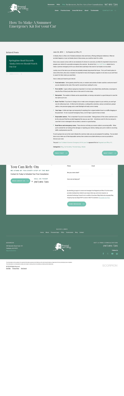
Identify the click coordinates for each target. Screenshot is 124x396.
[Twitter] (108, 294)
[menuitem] (8, 309)
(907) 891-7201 (110, 286)
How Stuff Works (101, 64)
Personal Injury (76, 147)
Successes (51, 4)
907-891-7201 (111, 5)
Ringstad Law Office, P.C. (105, 142)
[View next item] (21, 74)
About (47, 273)
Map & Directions (11, 291)
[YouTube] (112, 294)
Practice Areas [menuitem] (65, 10)
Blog (63, 4)
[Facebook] (103, 294)
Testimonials (69, 273)
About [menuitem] (86, 10)
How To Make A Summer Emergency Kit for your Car (73, 142)
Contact (81, 273)
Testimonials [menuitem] (95, 10)
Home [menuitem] (56, 10)
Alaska (83, 147)
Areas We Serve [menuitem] (77, 10)
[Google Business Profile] (117, 294)
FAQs (58, 4)
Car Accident (68, 147)
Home (42, 273)
